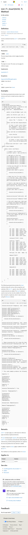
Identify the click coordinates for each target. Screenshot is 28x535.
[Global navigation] (1, 2)
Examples (4, 19)
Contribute (5, 527)
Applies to (4, 23)
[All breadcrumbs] (2, 5)
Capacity (14, 437)
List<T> (16, 38)
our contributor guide (16, 486)
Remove (8, 297)
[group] (14, 193)
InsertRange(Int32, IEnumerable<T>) (12, 468)
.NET (5, 5)
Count (13, 87)
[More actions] (25, 5)
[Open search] (22, 2)
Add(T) (5, 470)
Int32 (7, 54)
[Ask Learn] (19, 5)
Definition (4, 17)
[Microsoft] (14, 2)
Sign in (25, 1)
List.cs (6, 35)
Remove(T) (6, 472)
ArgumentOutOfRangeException (9, 79)
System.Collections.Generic (12, 31)
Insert (22, 285)
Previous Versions (13, 525)
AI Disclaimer (5, 525)
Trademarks (5, 530)
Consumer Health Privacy (8, 528)
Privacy (10, 527)
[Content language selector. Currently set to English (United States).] (9, 518)
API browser (10, 5)
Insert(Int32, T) (4, 72)
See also (4, 25)
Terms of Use (19, 528)
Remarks (4, 21)
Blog (20, 525)
